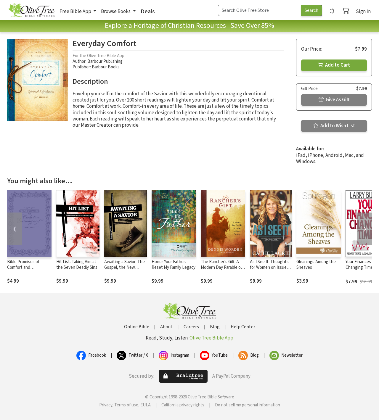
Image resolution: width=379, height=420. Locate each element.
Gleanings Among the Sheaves (316, 265)
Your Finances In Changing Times (360, 265)
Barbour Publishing (105, 61)
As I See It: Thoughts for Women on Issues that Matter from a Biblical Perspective (269, 270)
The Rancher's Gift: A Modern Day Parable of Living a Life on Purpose (223, 267)
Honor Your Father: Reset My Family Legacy (173, 265)
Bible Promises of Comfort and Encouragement (23, 267)
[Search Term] (259, 10)
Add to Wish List (334, 125)
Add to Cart (334, 65)
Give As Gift (334, 99)
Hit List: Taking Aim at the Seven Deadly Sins (76, 265)
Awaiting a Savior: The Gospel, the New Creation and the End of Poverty (124, 270)
